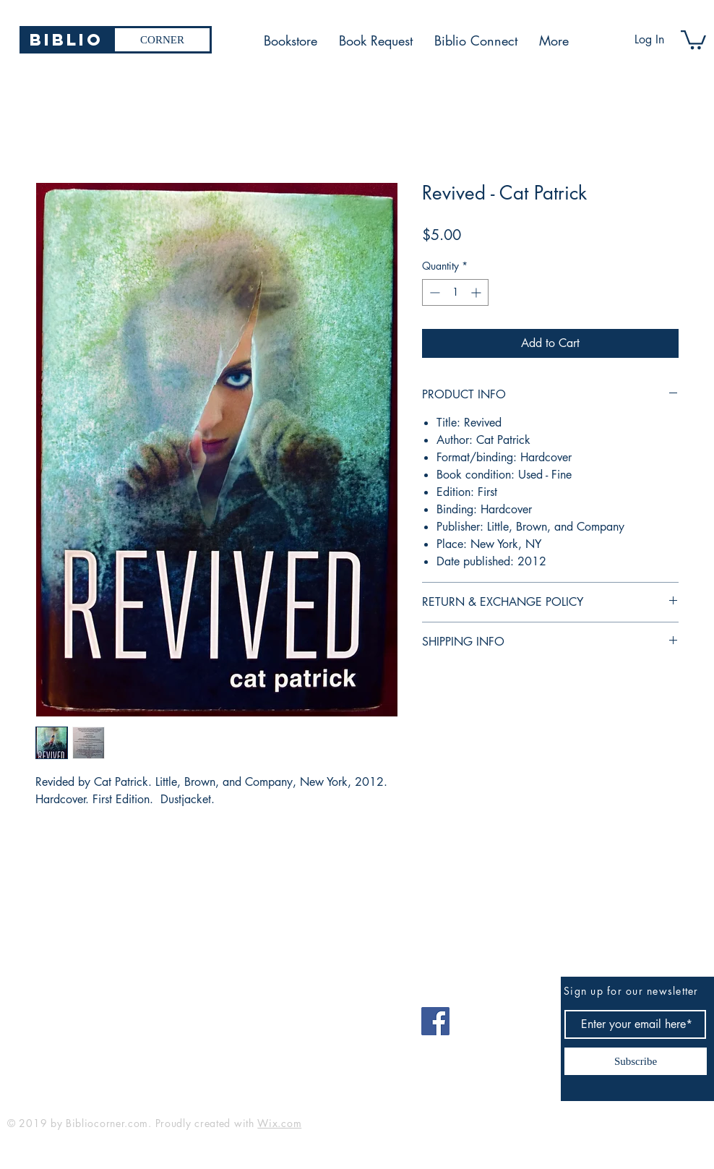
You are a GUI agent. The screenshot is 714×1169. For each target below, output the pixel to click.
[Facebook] (435, 1021)
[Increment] (477, 292)
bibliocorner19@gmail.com (78, 1016)
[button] (693, 38)
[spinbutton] (455, 292)
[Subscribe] (635, 1061)
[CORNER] (162, 39)
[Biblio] (66, 39)
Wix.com (279, 1123)
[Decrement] (433, 292)
